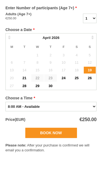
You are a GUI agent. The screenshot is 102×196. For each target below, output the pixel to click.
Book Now (51, 133)
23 (50, 78)
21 (24, 78)
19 (90, 70)
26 (90, 78)
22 (37, 78)
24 (64, 78)
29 (37, 86)
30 (50, 86)
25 (77, 78)
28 (24, 86)
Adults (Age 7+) (32, 16)
